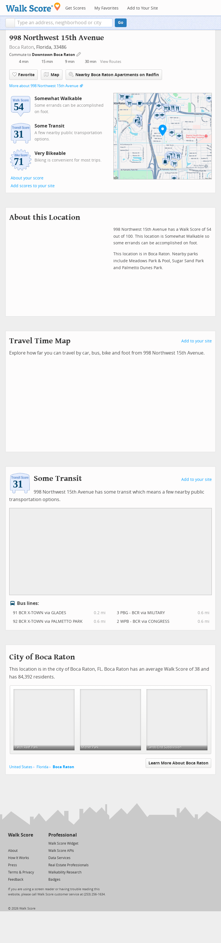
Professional (62, 835)
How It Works (18, 858)
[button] (10, 22)
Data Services (59, 858)
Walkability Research (64, 872)
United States (20, 767)
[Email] (29, 843)
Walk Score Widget (63, 843)
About (13, 851)
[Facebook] (20, 843)
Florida (42, 767)
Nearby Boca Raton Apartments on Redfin (114, 74)
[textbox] (64, 22)
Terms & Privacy (21, 872)
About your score (27, 178)
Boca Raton (21, 47)
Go (120, 22)
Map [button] (51, 74)
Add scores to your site (33, 185)
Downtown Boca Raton (54, 55)
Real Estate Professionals (68, 865)
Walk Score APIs (61, 851)
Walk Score (20, 835)
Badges (54, 880)
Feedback (15, 880)
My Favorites (106, 8)
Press (12, 865)
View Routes (110, 61)
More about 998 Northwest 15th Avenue (43, 86)
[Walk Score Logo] (33, 7)
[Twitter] (11, 843)
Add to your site (196, 341)
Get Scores (75, 8)
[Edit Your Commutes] (79, 54)
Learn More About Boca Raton (178, 763)
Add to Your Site (142, 8)
